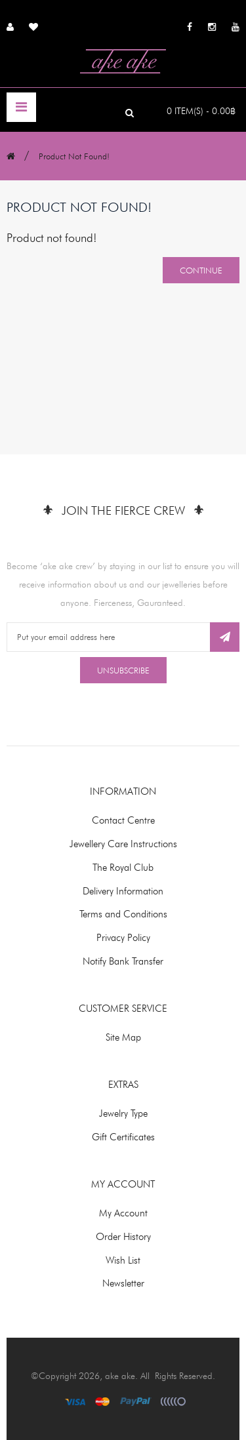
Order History (123, 1237)
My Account (123, 1213)
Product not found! (74, 156)
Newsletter (123, 1283)
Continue (201, 270)
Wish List (123, 1260)
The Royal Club (123, 867)
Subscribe (224, 637)
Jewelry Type (123, 1113)
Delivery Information (123, 891)
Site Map (123, 1037)
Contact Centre (123, 820)
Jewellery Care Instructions (123, 844)
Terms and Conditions (123, 914)
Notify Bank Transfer (123, 961)
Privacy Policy (123, 938)
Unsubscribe (123, 670)
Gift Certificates (123, 1137)
